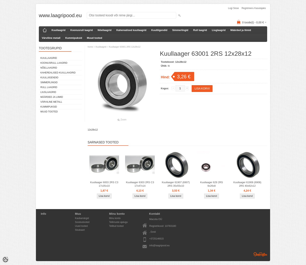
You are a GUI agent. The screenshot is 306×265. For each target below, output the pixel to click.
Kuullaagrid (59, 30)
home (90, 47)
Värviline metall (51, 37)
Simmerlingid (180, 30)
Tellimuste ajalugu (118, 222)
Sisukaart (80, 230)
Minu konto (115, 218)
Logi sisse (233, 8)
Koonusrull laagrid (81, 30)
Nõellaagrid (104, 30)
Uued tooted (81, 226)
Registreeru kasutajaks (254, 8)
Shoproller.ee (260, 254)
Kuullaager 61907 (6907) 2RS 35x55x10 (176, 184)
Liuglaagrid (219, 30)
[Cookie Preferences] (5, 259)
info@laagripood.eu (159, 245)
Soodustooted (82, 222)
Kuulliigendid (159, 30)
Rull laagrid (200, 30)
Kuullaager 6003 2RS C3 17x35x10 (104, 184)
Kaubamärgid (82, 218)
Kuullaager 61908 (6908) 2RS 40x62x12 (247, 184)
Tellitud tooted (116, 226)
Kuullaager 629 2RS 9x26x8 (211, 184)
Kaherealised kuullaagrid (131, 30)
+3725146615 (156, 238)
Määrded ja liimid (240, 30)
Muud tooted (94, 37)
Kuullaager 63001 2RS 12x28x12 (124, 47)
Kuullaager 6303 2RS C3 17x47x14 (140, 184)
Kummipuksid (73, 37)
